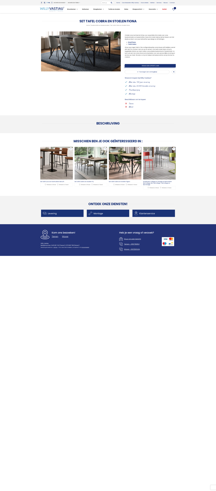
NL (49, 3)
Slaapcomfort (138, 9)
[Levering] (45, 213)
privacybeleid (85, 247)
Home (118, 2)
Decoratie (153, 9)
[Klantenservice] (136, 213)
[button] (147, 72)
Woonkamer (72, 9)
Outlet (164, 9)
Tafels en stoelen (114, 9)
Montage (98, 213)
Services (159, 2)
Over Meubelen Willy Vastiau (130, 2)
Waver (65, 236)
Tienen (55, 236)
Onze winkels (144, 2)
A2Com (55, 247)
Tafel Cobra (132, 44)
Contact (172, 2)
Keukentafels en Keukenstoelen (100, 25)
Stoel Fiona (132, 42)
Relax (126, 9)
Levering (52, 213)
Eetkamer (85, 9)
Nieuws (165, 2)
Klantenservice (147, 213)
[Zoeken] (111, 2)
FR (47, 3)
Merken (152, 2)
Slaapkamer (98, 9)
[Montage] (90, 213)
